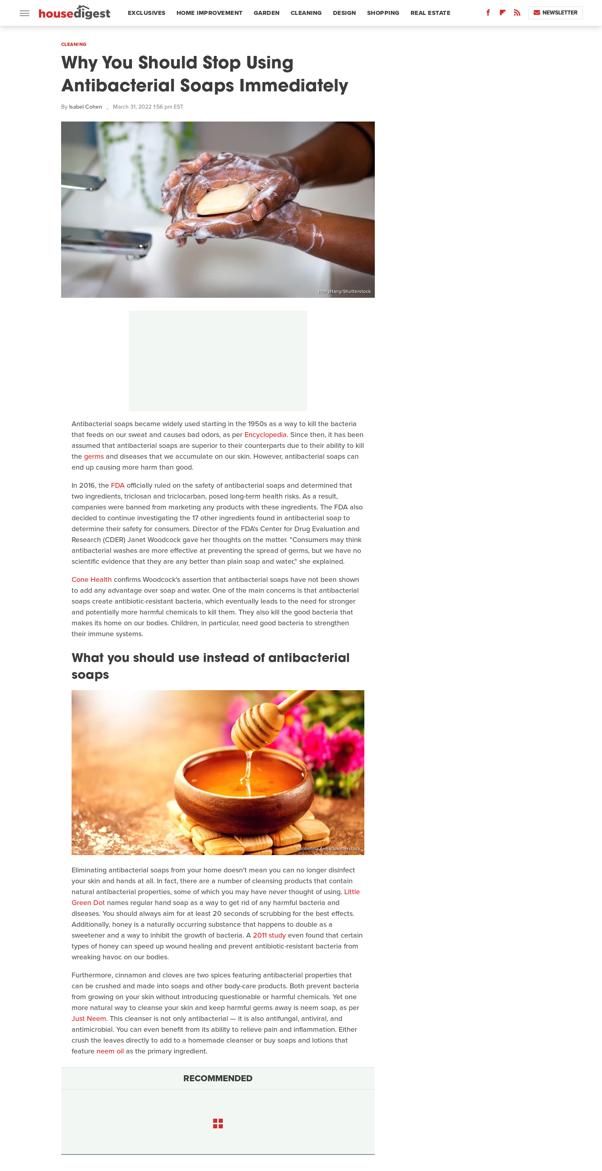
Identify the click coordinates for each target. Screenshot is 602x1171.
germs (94, 456)
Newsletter (555, 12)
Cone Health (92, 579)
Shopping (383, 12)
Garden (267, 12)
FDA (118, 485)
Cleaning (306, 12)
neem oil (110, 1051)
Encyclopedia (265, 434)
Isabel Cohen (85, 107)
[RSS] (517, 14)
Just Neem (89, 1018)
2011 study (269, 935)
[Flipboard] (502, 14)
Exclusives (147, 12)
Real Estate (431, 12)
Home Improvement (210, 12)
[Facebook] (488, 14)
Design (344, 12)
